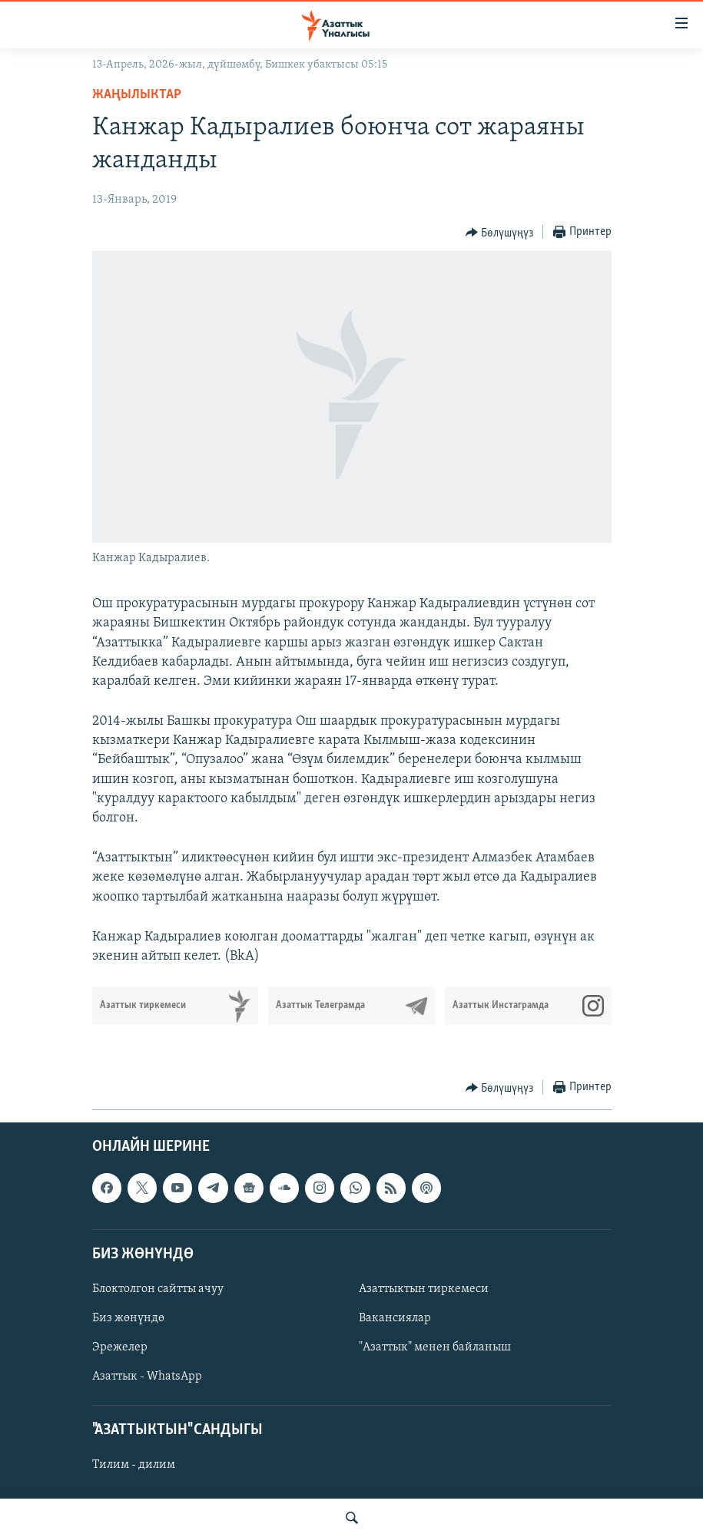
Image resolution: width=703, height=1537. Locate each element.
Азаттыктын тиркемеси (424, 1289)
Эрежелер (120, 1347)
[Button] (500, 232)
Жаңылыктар (136, 95)
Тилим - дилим (133, 1465)
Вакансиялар (395, 1318)
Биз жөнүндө (128, 1318)
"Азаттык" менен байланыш (435, 1347)
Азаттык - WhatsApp (147, 1376)
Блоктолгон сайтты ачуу (158, 1289)
